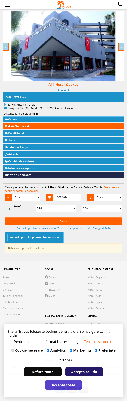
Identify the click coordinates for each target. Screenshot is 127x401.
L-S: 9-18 (94, 323)
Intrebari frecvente (13, 302)
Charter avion (18, 126)
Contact (7, 289)
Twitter (50, 283)
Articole (11, 154)
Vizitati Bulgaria (96, 277)
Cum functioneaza (13, 308)
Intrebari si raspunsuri (21, 168)
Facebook (52, 277)
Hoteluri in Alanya (16, 147)
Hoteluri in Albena (55, 323)
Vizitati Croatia (96, 308)
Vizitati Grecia (95, 283)
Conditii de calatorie (19, 161)
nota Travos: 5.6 (15, 97)
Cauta (63, 221)
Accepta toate (63, 385)
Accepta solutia (84, 372)
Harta (10, 140)
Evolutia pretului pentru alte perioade (34, 237)
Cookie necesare (27, 350)
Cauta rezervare (11, 314)
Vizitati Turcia (95, 289)
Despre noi (9, 283)
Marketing (80, 350)
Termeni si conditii (13, 295)
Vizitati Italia (94, 295)
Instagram (52, 289)
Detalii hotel (14, 133)
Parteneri (63, 360)
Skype (50, 295)
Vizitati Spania (95, 302)
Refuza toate (43, 372)
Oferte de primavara (18, 175)
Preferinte (105, 350)
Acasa (6, 277)
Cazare (11, 119)
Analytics (56, 350)
